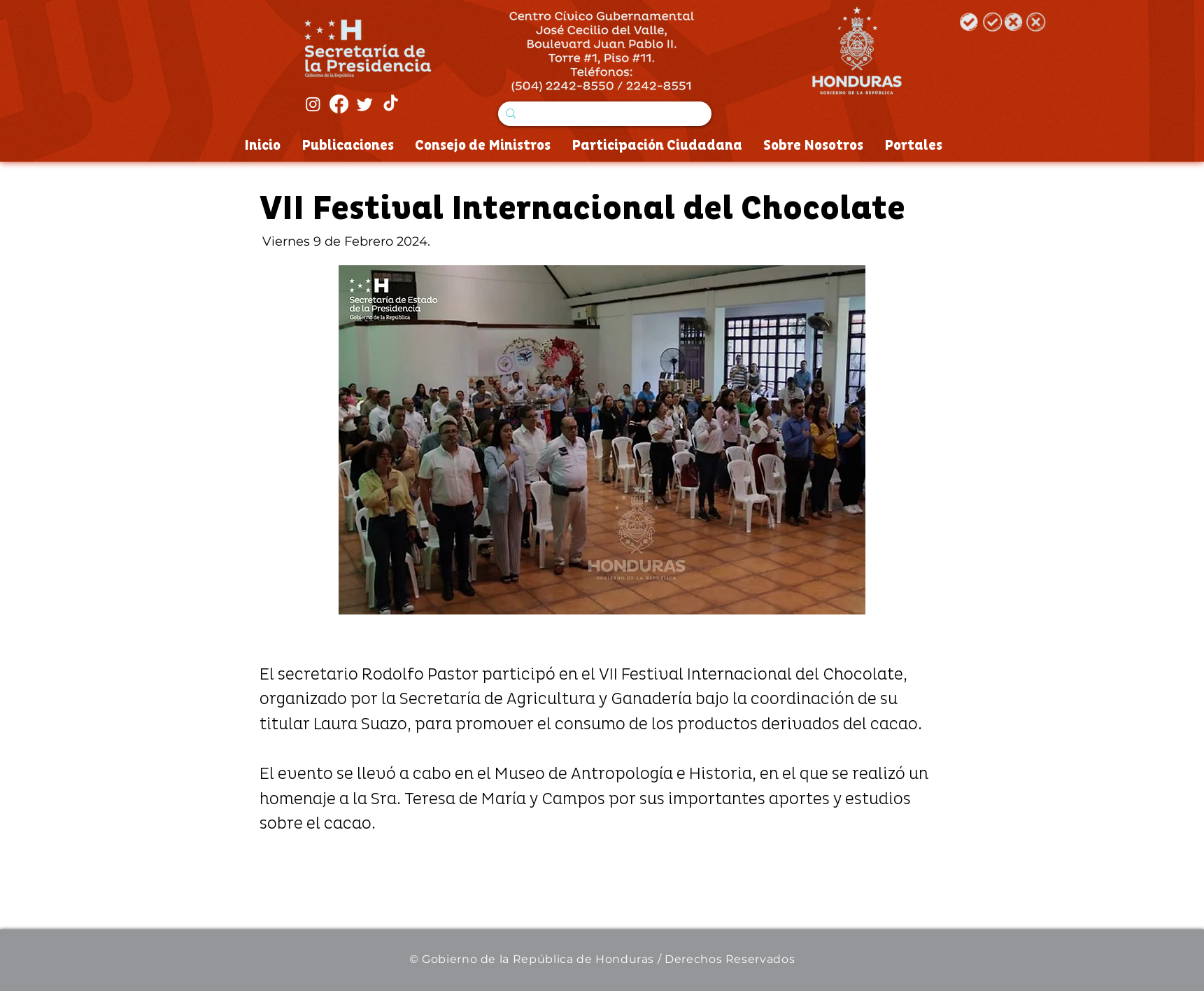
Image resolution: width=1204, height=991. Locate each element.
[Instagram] (313, 103)
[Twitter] (364, 103)
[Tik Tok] (390, 103)
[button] (602, 439)
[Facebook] (339, 103)
